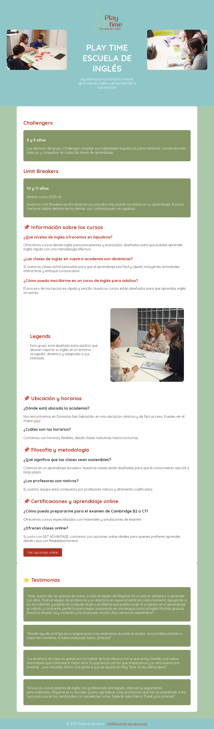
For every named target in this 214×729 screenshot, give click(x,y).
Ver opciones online (43, 552)
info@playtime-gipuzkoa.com (127, 724)
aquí (36, 421)
